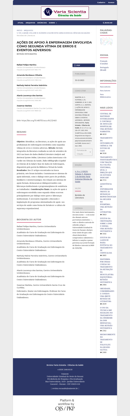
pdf (78, 65)
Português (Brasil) (104, 68)
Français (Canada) (104, 62)
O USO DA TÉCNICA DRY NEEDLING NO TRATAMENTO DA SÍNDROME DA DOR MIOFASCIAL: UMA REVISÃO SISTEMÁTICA (106, 317)
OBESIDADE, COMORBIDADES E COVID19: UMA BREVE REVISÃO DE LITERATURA (107, 294)
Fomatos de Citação (82, 152)
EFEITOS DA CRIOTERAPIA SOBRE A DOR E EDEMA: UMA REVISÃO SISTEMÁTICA (106, 224)
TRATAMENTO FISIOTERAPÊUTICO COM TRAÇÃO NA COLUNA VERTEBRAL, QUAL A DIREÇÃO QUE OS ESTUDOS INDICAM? (108, 167)
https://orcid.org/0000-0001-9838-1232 (29, 111)
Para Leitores (105, 87)
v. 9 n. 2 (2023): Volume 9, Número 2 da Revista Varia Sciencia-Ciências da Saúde (53, 33)
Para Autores (105, 90)
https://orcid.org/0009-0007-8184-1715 (29, 70)
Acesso (111, 2)
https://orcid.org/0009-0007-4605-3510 (29, 90)
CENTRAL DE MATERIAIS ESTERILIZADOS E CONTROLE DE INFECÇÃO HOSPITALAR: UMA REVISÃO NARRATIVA (107, 122)
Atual (20, 23)
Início (19, 30)
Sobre (52, 23)
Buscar (107, 23)
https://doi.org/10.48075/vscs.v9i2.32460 (39, 120)
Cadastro (101, 2)
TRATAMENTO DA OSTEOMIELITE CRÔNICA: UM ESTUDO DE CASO (106, 144)
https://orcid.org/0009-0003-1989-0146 (29, 80)
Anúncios (42, 23)
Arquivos (30, 23)
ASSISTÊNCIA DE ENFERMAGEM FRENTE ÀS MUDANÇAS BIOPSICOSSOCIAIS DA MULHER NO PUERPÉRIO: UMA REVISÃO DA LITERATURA (108, 198)
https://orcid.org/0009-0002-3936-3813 (29, 100)
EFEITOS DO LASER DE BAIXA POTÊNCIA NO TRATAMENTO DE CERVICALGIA (106, 245)
